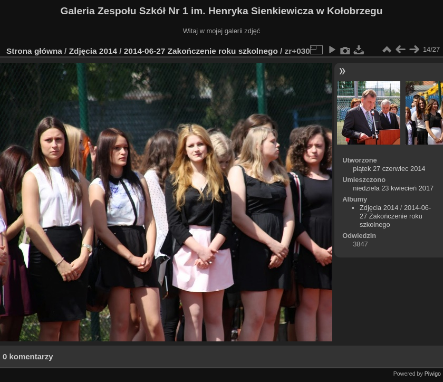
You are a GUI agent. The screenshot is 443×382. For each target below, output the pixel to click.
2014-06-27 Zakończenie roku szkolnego (201, 50)
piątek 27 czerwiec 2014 (389, 169)
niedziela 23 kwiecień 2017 (393, 188)
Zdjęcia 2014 (93, 50)
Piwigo (433, 373)
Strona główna (34, 50)
